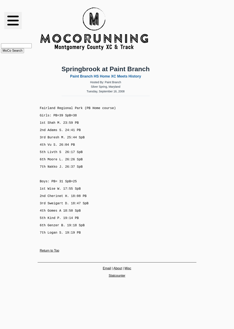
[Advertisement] (171, 28)
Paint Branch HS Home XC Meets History (105, 76)
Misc (128, 297)
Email (107, 297)
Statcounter (117, 305)
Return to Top (49, 280)
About (117, 297)
